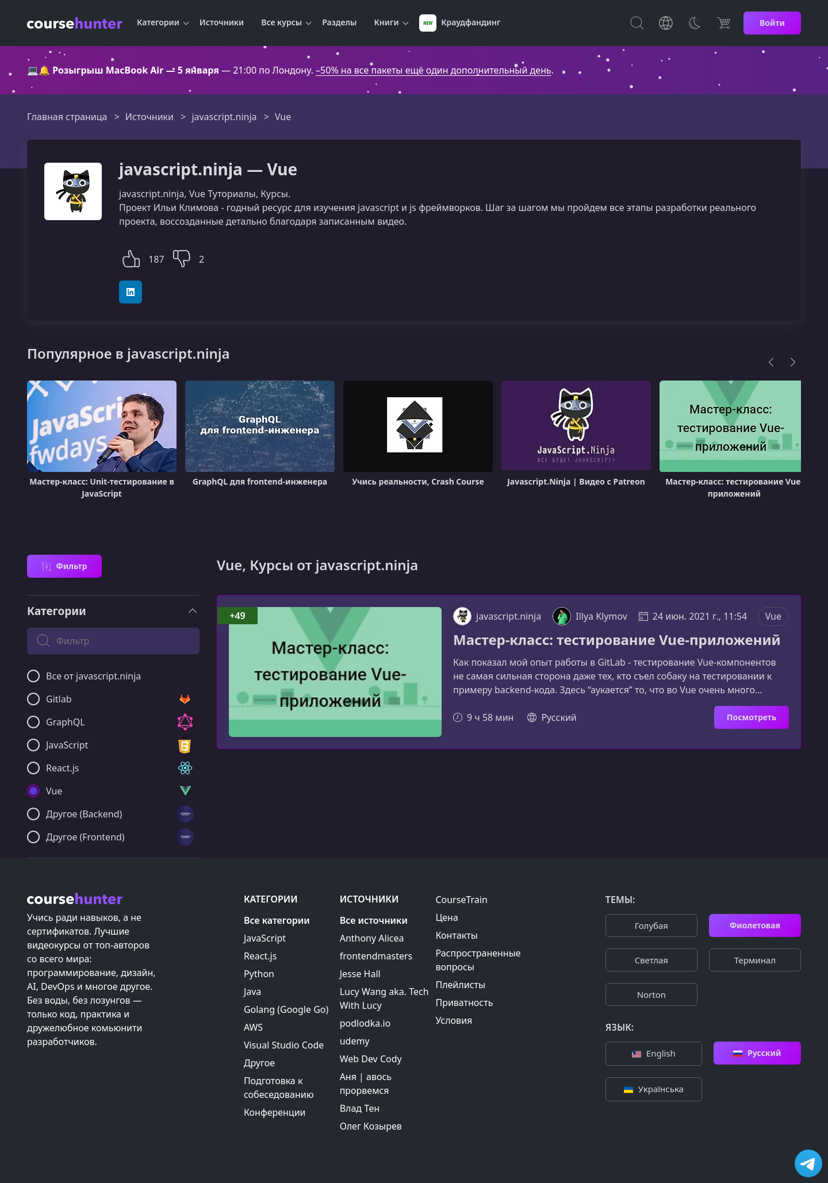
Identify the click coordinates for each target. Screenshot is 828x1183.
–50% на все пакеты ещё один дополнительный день (433, 70)
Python (259, 973)
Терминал (755, 960)
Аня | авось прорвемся (366, 1083)
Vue (773, 616)
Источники (222, 22)
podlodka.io (365, 1023)
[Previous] (771, 362)
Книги (386, 22)
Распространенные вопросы (477, 960)
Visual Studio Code (284, 1045)
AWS (253, 1027)
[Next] (793, 362)
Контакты (456, 935)
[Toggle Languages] (665, 23)
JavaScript (265, 938)
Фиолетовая (755, 925)
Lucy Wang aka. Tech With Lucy (384, 998)
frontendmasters (376, 956)
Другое (259, 1063)
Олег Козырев (371, 1126)
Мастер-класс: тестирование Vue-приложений (617, 640)
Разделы (339, 22)
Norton (651, 994)
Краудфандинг (460, 23)
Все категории (277, 920)
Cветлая (651, 960)
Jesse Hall (360, 973)
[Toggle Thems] (694, 23)
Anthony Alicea (372, 938)
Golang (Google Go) (286, 1009)
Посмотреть (751, 717)
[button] (131, 257)
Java (252, 991)
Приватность (464, 1002)
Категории (158, 22)
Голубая (651, 925)
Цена (446, 917)
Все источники (374, 920)
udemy (355, 1041)
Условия (453, 1020)
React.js (260, 956)
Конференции (275, 1112)
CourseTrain (461, 899)
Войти (772, 22)
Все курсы (281, 22)
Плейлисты (460, 984)
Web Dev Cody (371, 1059)
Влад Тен (359, 1108)
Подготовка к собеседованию (279, 1087)
